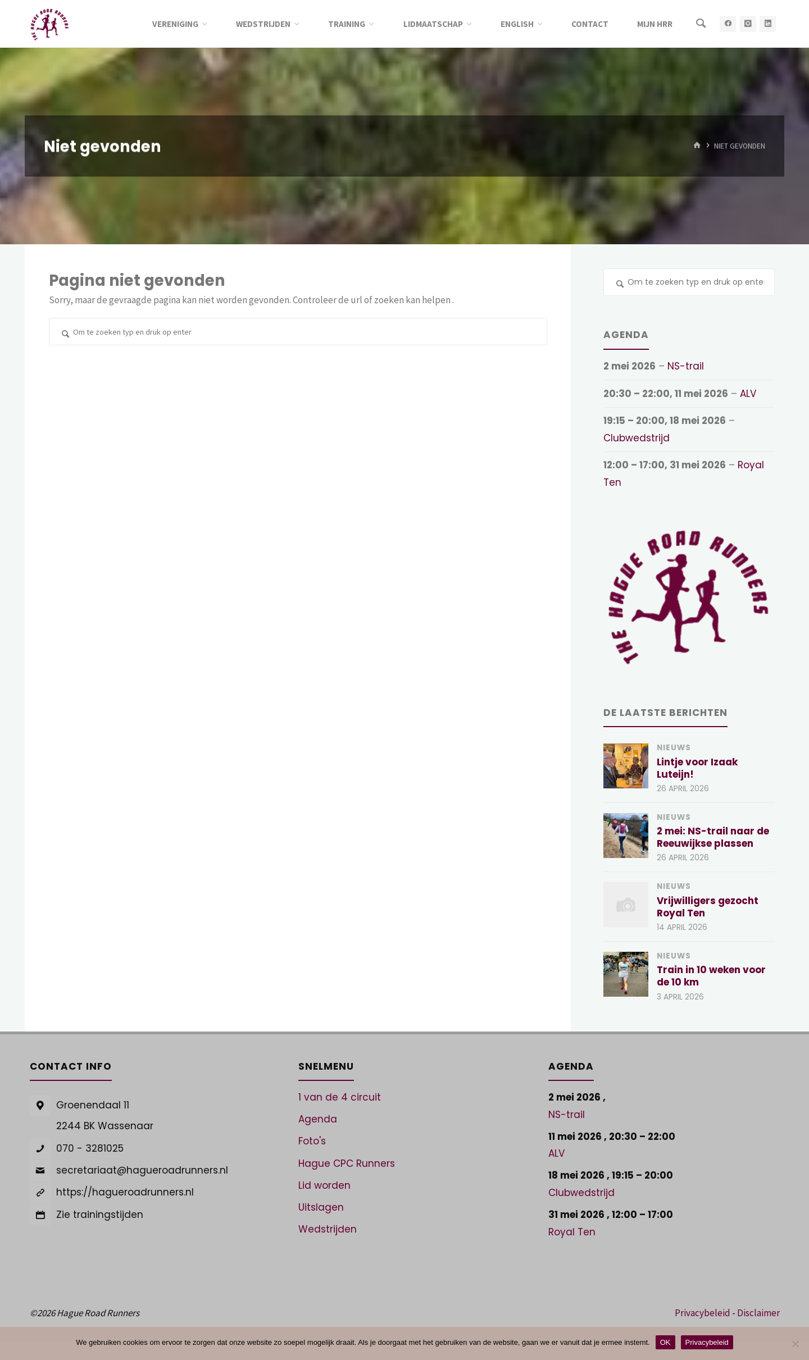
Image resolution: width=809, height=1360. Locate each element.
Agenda (317, 1119)
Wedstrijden (327, 1229)
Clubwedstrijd (636, 438)
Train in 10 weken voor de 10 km (711, 976)
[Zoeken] (701, 24)
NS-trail (685, 366)
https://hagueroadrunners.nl (125, 1192)
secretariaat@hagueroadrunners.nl (142, 1170)
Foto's (312, 1141)
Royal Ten (572, 1232)
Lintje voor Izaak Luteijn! (697, 768)
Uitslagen (321, 1207)
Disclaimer (758, 1313)
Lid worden (324, 1185)
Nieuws (674, 747)
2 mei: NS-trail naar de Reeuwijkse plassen (713, 837)
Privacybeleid (702, 1313)
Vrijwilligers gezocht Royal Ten (707, 907)
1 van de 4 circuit (339, 1097)
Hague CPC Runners (346, 1163)
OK (665, 1342)
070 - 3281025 (90, 1148)
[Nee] (795, 1343)
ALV (748, 393)
